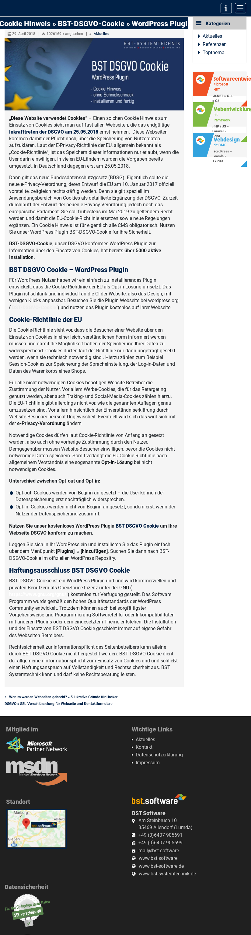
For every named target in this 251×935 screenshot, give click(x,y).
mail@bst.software (158, 850)
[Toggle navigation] (240, 8)
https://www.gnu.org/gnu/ (37, 594)
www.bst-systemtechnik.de (167, 874)
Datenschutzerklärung (159, 755)
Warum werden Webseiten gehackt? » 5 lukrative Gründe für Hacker (61, 697)
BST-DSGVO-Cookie (35, 307)
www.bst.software (158, 858)
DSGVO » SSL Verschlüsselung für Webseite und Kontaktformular (60, 704)
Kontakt (144, 747)
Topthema (214, 52)
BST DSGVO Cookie (137, 526)
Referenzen (215, 44)
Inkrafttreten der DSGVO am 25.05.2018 (53, 132)
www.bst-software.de (161, 866)
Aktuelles (101, 34)
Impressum (148, 763)
